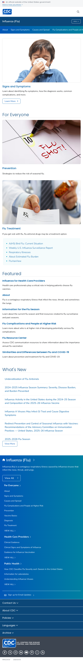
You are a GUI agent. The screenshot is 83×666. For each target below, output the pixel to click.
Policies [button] (8, 618)
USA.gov (17, 659)
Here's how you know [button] (12, 4)
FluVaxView (15, 261)
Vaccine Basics (10, 515)
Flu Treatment (11, 228)
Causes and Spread (41, 29)
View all (9, 530)
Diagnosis (8, 520)
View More (10, 443)
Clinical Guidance (11, 542)
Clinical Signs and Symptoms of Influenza (22, 547)
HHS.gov (6, 659)
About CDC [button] (10, 610)
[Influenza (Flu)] (41, 460)
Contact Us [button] (10, 603)
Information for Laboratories (16, 574)
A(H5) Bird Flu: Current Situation (26, 243)
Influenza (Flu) (11, 21)
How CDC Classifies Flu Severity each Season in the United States (33, 569)
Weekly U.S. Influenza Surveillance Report (31, 247)
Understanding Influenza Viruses (18, 579)
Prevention (9, 168)
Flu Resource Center (14, 337)
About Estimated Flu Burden (23, 256)
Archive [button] (8, 633)
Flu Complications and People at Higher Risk (29, 323)
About (5, 29)
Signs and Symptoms (20, 29)
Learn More (10, 101)
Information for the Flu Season (21, 309)
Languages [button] (10, 625)
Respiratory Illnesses (20, 252)
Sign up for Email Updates (19, 594)
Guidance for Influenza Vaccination (19, 552)
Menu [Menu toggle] (76, 21)
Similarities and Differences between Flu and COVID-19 (35, 352)
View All (10, 478)
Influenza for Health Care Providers (23, 280)
